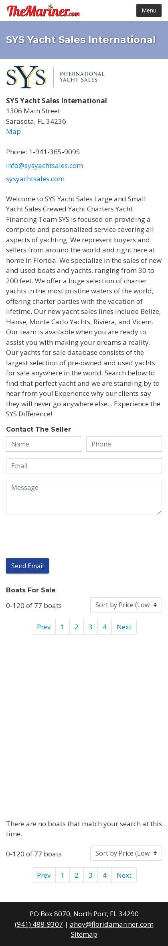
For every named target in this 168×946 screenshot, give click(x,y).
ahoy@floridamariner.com (112, 924)
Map (13, 131)
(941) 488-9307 (39, 924)
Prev (44, 626)
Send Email (27, 565)
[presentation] (67, 536)
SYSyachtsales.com (35, 178)
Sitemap (84, 934)
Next (124, 626)
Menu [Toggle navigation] (149, 10)
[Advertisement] (84, 725)
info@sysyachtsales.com (44, 165)
